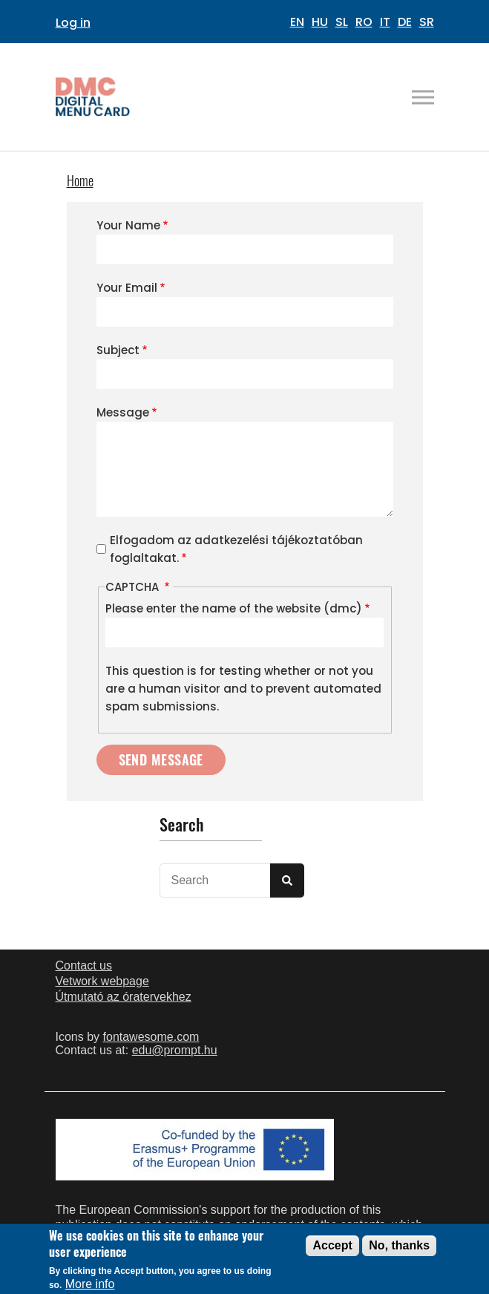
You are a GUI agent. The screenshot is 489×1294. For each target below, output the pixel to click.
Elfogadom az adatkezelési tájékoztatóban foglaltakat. (236, 549)
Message (122, 412)
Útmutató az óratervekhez (123, 996)
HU (320, 21)
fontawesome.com (151, 1036)
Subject (118, 350)
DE (405, 21)
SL (341, 21)
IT (385, 21)
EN (297, 21)
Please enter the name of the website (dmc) (233, 608)
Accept (332, 1250)
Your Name (128, 225)
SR (426, 21)
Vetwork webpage (102, 981)
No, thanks (399, 1250)
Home (80, 180)
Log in (73, 22)
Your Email (126, 287)
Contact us (84, 965)
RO (364, 21)
